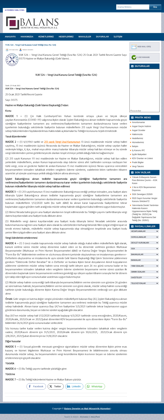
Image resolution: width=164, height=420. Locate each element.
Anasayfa (10, 37)
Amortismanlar (138, 122)
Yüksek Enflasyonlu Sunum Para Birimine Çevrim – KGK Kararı (144, 180)
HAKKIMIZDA (27, 37)
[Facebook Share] (36, 386)
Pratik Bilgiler (138, 162)
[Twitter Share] (56, 386)
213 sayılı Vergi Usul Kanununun (62, 141)
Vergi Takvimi (138, 166)
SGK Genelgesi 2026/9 (142, 194)
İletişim (135, 146)
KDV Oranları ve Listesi (142, 158)
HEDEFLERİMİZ (66, 37)
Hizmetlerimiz (138, 142)
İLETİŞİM (118, 37)
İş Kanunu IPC (138, 150)
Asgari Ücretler (138, 130)
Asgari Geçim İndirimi (141, 126)
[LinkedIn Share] (74, 386)
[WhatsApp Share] (95, 386)
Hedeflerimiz (137, 138)
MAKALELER (84, 37)
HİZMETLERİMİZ (46, 37)
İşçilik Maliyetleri (139, 154)
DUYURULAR (102, 37)
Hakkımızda (137, 134)
